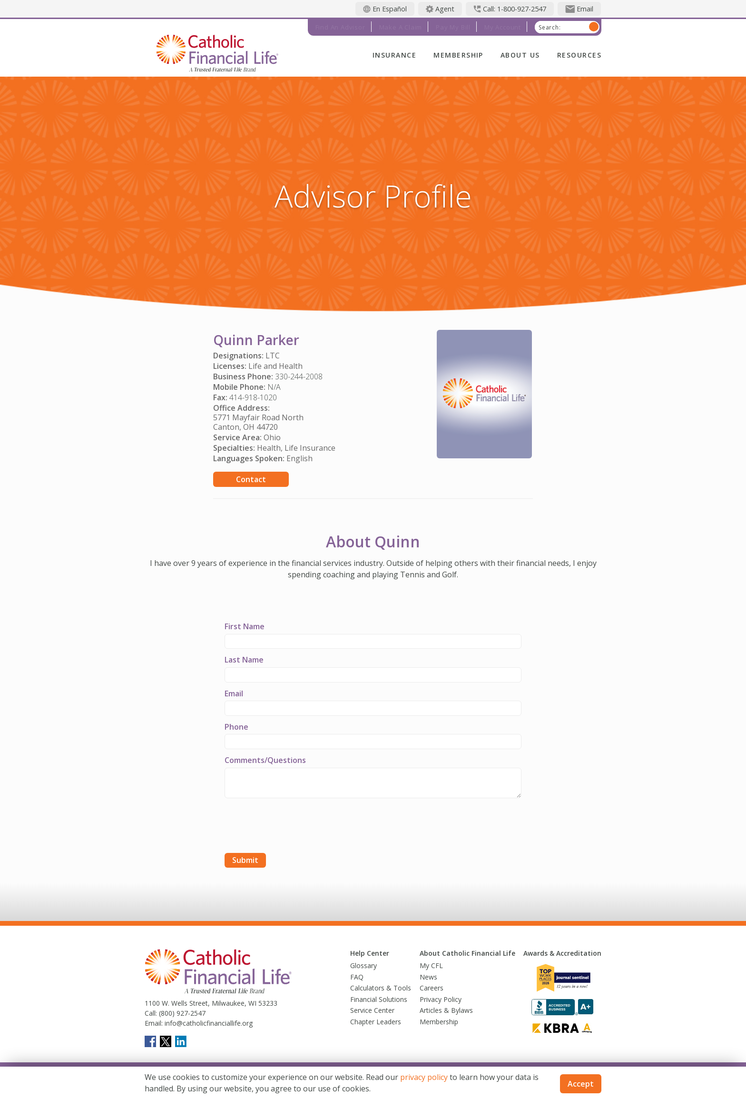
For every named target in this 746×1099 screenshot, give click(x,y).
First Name (245, 626)
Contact (251, 479)
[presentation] (297, 826)
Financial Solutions (378, 999)
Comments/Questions (265, 760)
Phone (236, 727)
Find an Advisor (340, 27)
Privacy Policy (440, 999)
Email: (154, 1023)
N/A (274, 387)
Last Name (244, 659)
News (428, 976)
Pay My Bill (453, 27)
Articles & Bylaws (446, 1010)
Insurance (394, 54)
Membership (458, 54)
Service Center (372, 1010)
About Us (520, 54)
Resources (579, 54)
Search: (550, 27)
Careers (431, 987)
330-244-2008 (299, 376)
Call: (151, 1013)
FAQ (356, 976)
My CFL (431, 965)
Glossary (363, 965)
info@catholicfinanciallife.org (208, 1023)
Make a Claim (400, 27)
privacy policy (424, 1077)
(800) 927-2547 (181, 1013)
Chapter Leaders (375, 1021)
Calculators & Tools (380, 987)
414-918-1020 (253, 397)
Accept (581, 1084)
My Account (502, 27)
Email (234, 693)
